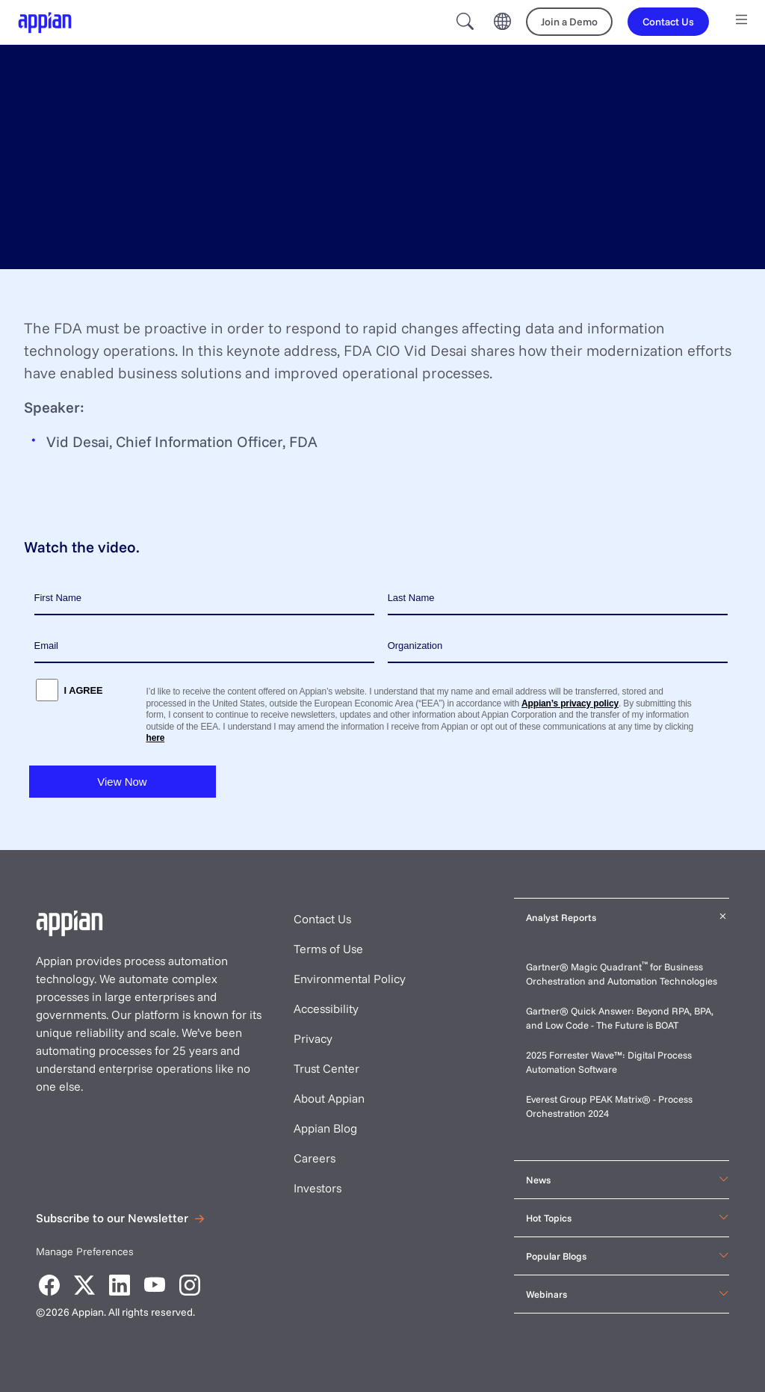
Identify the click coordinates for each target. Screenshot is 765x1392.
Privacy (313, 1038)
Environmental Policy (350, 978)
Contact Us (322, 918)
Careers (314, 1158)
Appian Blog (325, 1128)
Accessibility (326, 1008)
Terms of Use (328, 948)
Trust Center (326, 1068)
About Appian (329, 1098)
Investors (317, 1187)
